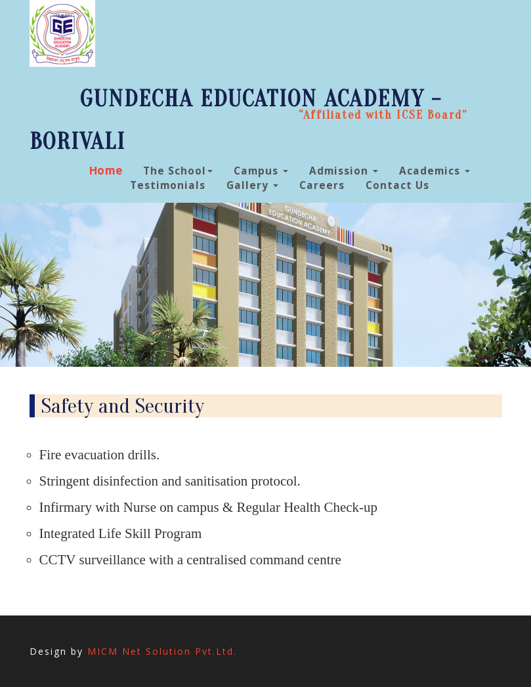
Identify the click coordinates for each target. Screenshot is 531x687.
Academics (434, 171)
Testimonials (167, 185)
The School (178, 171)
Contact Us (397, 185)
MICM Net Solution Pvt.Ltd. (162, 651)
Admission (343, 171)
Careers (322, 185)
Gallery (252, 185)
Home (105, 170)
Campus (261, 171)
